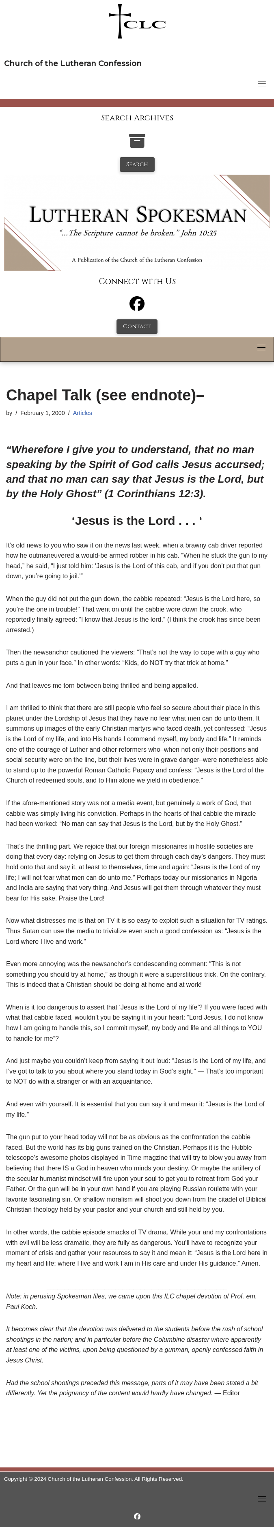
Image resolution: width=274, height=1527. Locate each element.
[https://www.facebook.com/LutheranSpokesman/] (137, 1516)
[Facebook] (137, 307)
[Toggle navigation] (262, 83)
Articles (82, 413)
